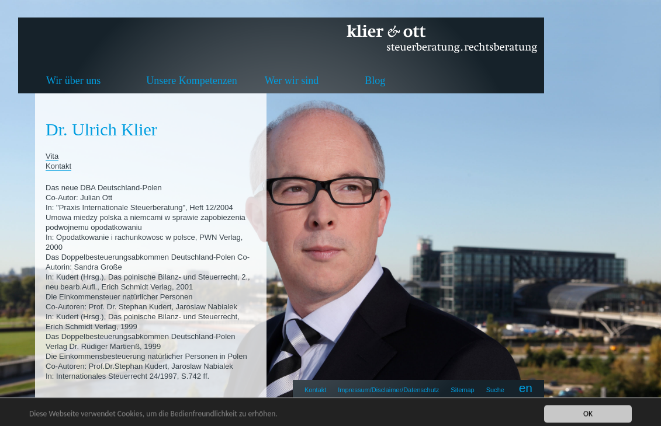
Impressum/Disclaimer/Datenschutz (388, 389)
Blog (375, 80)
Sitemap (462, 389)
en (525, 387)
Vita (52, 156)
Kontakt (315, 389)
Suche (495, 389)
